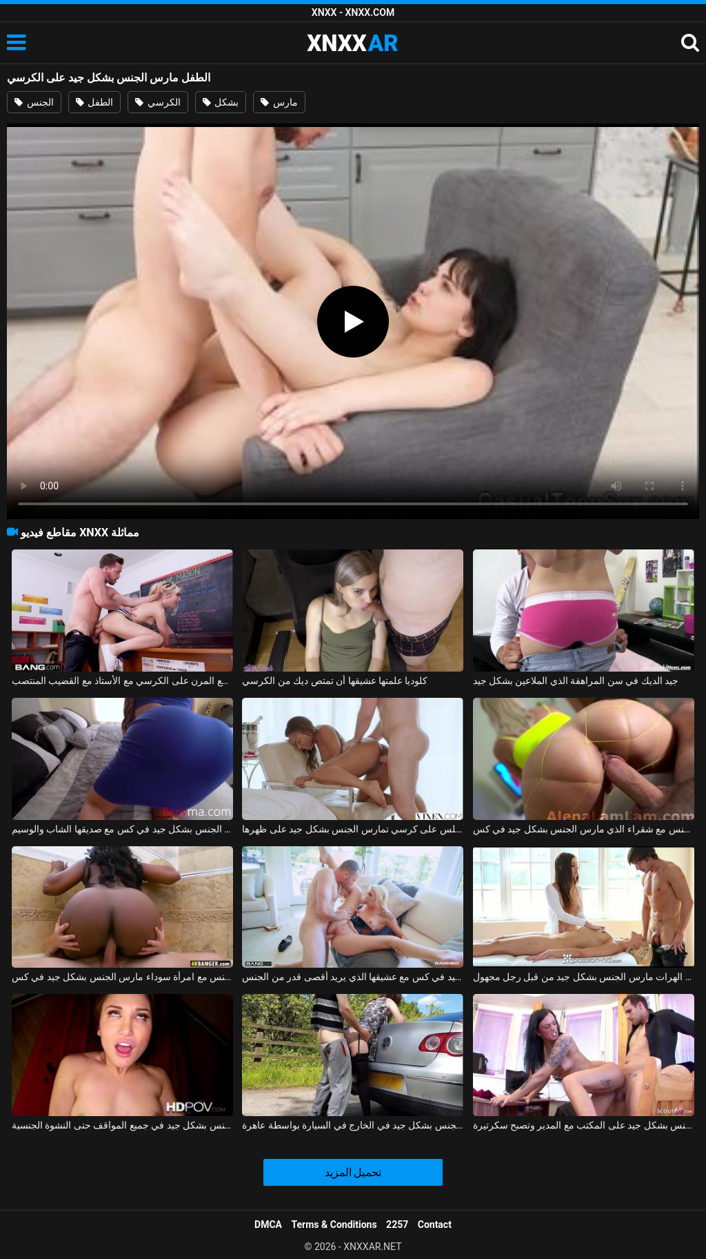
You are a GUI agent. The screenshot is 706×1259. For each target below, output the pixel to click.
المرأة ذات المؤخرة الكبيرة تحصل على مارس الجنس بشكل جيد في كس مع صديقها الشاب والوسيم (122, 829)
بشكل (221, 102)
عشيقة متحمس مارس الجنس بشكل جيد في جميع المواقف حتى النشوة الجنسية (122, 1125)
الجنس (33, 102)
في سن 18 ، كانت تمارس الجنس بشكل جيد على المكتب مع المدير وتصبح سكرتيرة (583, 1125)
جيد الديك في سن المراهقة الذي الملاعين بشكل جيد (576, 680)
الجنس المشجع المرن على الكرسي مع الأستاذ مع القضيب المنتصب (122, 680)
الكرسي (157, 102)
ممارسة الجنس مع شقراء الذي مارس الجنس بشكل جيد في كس (583, 829)
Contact (435, 1224)
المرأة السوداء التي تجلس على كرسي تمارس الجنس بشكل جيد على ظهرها (352, 829)
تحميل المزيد (353, 1172)
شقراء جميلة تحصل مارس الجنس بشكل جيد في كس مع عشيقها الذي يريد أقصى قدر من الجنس (352, 976)
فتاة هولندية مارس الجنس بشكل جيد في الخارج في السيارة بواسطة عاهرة (352, 1125)
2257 (397, 1224)
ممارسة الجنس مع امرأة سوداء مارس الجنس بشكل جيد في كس (122, 976)
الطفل (94, 102)
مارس (279, 102)
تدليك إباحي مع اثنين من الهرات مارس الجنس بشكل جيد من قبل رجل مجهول (583, 976)
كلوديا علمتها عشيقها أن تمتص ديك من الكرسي (334, 680)
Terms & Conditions (334, 1224)
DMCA (268, 1224)
